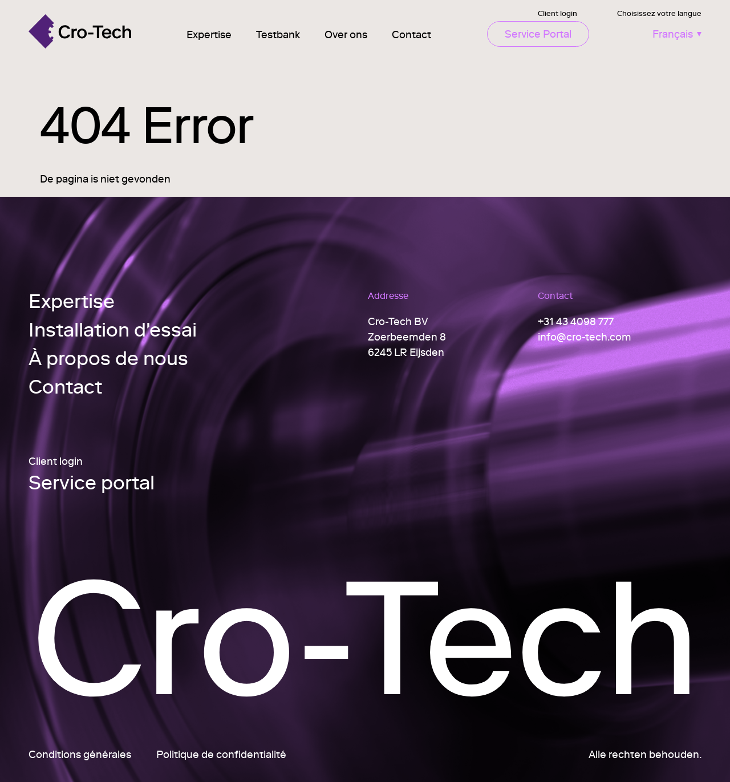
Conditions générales (80, 754)
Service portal (92, 484)
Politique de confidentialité (221, 754)
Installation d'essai (113, 329)
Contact (411, 34)
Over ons (346, 34)
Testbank (278, 34)
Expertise (209, 34)
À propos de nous (108, 358)
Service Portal (538, 33)
